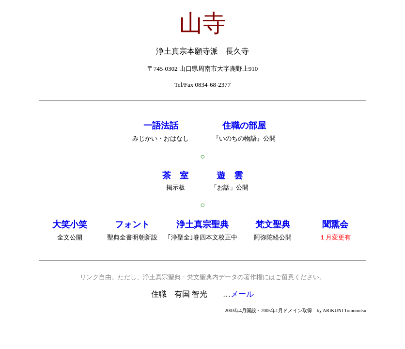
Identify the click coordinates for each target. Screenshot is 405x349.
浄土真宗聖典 (202, 224)
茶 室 (175, 175)
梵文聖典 (272, 224)
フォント (132, 224)
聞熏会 (335, 224)
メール (242, 294)
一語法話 (160, 125)
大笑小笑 (69, 224)
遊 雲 (230, 175)
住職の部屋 (244, 125)
